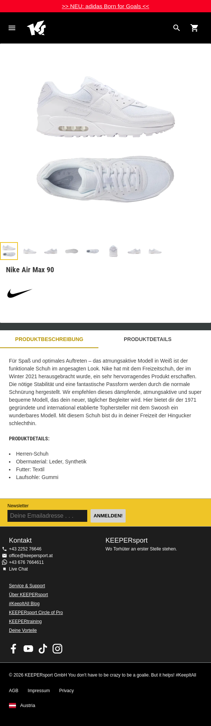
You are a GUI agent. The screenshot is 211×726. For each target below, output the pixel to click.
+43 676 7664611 (26, 562)
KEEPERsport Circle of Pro (36, 612)
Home (98, 27)
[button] (9, 251)
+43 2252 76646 (25, 549)
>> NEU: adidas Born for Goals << (105, 6)
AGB (13, 690)
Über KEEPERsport (28, 594)
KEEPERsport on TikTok (43, 648)
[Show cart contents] (194, 27)
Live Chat (18, 569)
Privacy (66, 690)
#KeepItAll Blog (24, 603)
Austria (27, 705)
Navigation (12, 28)
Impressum (39, 690)
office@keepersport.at (31, 555)
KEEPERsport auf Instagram (57, 648)
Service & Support (27, 585)
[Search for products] (176, 27)
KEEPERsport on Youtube (28, 648)
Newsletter (18, 505)
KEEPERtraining (25, 621)
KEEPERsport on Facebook (14, 648)
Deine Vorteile (23, 630)
